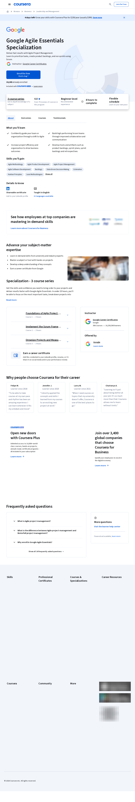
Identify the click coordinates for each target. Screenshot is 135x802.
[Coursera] (22, 4)
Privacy (73, 665)
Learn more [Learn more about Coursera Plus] (18, 459)
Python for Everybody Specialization (78, 632)
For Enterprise (12, 689)
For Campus (11, 696)
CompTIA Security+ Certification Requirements (112, 602)
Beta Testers (43, 661)
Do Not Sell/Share (77, 696)
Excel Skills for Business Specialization (79, 608)
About (11, 118)
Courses (42, 118)
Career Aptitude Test (110, 583)
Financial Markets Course (80, 613)
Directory (74, 685)
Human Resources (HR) (16, 603)
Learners (41, 653)
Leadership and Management (47, 11)
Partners (41, 657)
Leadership (11, 661)
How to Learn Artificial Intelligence (110, 623)
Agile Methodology (15, 164)
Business (28, 11)
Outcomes (26, 118)
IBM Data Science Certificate (49, 629)
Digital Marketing (13, 599)
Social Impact (12, 704)
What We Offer (12, 657)
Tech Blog (42, 673)
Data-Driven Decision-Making (58, 169)
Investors (74, 657)
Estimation (78, 169)
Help (72, 669)
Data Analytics (12, 595)
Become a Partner (14, 700)
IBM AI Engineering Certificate (50, 619)
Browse (17, 11)
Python (9, 615)
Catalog (10, 669)
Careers (10, 665)
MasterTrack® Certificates (17, 681)
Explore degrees (62, 459)
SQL (8, 619)
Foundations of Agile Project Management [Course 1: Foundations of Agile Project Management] (49, 313)
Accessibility (75, 673)
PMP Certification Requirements (108, 629)
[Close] (124, 17)
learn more (116, 539)
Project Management (15, 611)
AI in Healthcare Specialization (82, 599)
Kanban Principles (15, 174)
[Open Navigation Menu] (9, 4)
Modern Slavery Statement (80, 692)
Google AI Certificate (46, 587)
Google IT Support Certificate (50, 604)
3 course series (16, 99)
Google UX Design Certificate (49, 615)
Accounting (11, 583)
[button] (48, 174)
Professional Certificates (17, 677)
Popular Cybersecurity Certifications (110, 636)
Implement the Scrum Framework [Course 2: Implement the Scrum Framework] (45, 327)
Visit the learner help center (107, 529)
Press (72, 653)
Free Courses (12, 708)
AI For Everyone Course (79, 595)
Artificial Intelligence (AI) (16, 587)
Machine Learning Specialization (77, 619)
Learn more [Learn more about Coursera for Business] (102, 468)
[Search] (110, 4)
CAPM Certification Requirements (109, 588)
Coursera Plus (12, 673)
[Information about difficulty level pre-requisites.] (82, 101)
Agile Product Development (38, 164)
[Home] (7, 11)
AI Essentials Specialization (80, 587)
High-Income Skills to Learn (112, 617)
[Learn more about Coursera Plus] (38, 86)
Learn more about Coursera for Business (29, 228)
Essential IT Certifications (112, 607)
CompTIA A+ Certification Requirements (111, 595)
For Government (13, 692)
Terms (72, 661)
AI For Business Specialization (82, 591)
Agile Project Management (64, 164)
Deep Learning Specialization (81, 603)
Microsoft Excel (13, 607)
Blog (40, 665)
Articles (73, 681)
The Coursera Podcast (47, 669)
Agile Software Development (19, 169)
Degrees (10, 685)
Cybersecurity (12, 591)
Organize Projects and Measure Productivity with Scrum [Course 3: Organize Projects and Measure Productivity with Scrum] (57, 340)
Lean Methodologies (34, 174)
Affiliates (73, 689)
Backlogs (38, 169)
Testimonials (59, 118)
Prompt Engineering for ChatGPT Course (79, 625)
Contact (73, 677)
